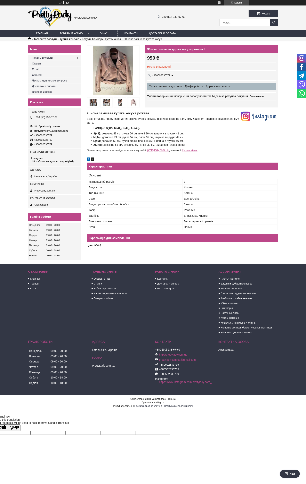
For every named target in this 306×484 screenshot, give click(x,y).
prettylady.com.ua (158, 150)
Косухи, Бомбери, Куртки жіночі (102, 39)
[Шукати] (274, 22)
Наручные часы (230, 312)
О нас (104, 33)
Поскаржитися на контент (148, 406)
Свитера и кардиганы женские (238, 293)
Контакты (131, 33)
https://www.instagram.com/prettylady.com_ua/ (55, 161)
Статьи (36, 63)
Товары (34, 283)
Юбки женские (229, 303)
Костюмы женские (231, 288)
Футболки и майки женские (236, 298)
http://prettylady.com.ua (47, 126)
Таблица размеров (105, 288)
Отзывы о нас (102, 278)
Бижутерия (227, 308)
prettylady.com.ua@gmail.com (51, 130)
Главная (42, 33)
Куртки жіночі (189, 150)
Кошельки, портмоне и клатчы (238, 322)
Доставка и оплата (162, 33)
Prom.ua (171, 399)
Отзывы (37, 74)
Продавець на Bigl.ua (153, 402)
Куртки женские (69, 39)
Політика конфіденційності (178, 406)
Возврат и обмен (42, 91)
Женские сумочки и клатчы (236, 332)
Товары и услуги (72, 33)
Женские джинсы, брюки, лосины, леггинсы (246, 327)
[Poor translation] (14, 427)
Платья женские (230, 278)
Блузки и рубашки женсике (236, 283)
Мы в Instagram (166, 288)
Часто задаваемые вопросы (50, 80)
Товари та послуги (45, 39)
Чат (290, 474)
